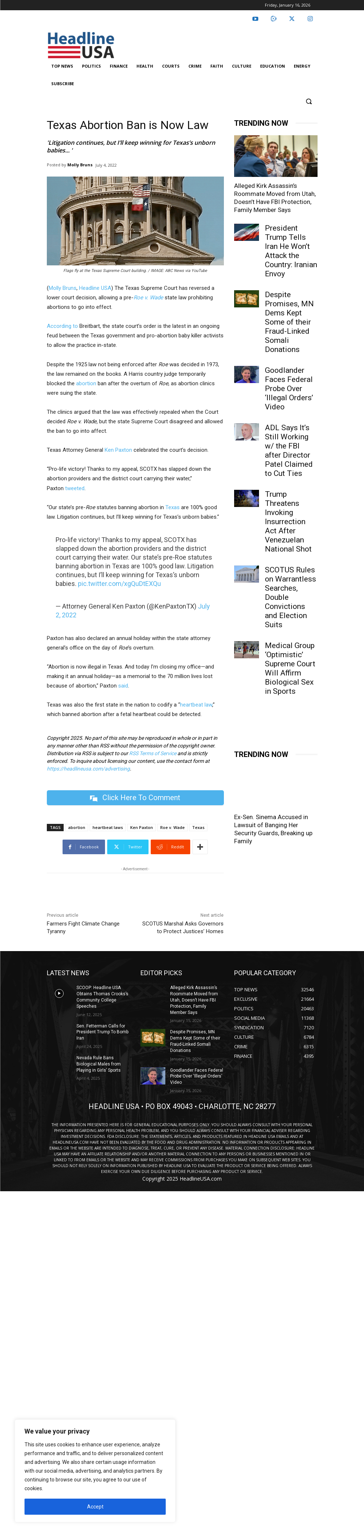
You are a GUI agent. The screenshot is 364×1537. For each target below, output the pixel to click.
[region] (95, 1470)
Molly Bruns (80, 164)
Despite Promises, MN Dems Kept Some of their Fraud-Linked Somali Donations (289, 322)
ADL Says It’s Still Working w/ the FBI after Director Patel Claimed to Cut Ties (289, 450)
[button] (309, 101)
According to (62, 326)
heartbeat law (196, 704)
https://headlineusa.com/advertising (88, 769)
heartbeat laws (108, 827)
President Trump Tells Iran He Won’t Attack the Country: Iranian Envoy (291, 251)
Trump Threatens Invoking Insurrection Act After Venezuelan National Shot (288, 521)
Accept (95, 1507)
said (123, 685)
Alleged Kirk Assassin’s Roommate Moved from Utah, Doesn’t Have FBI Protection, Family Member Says (194, 1000)
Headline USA (95, 288)
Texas (172, 507)
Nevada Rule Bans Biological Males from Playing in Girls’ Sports (98, 1064)
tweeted (75, 488)
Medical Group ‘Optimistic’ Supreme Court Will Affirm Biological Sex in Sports (290, 668)
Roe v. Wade (172, 827)
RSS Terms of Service (152, 753)
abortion (86, 383)
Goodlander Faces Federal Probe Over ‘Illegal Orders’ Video (289, 388)
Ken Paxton (118, 450)
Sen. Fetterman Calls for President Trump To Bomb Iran (102, 1032)
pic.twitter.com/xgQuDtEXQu (119, 583)
